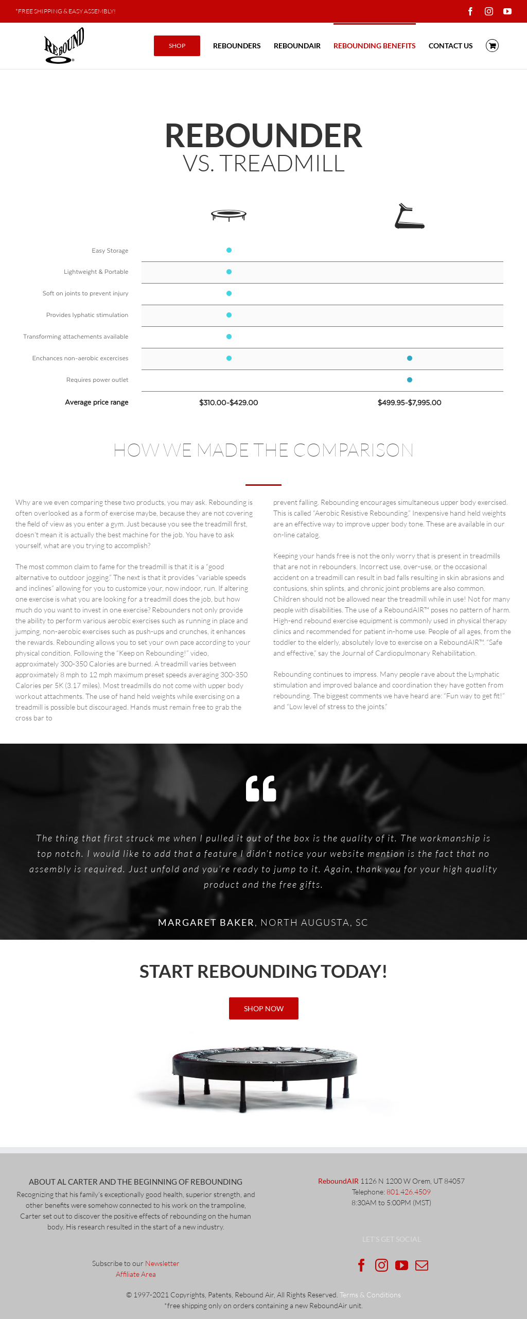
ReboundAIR (338, 1180)
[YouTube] (401, 1265)
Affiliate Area (136, 1274)
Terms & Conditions (370, 1294)
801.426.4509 (409, 1191)
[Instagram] (381, 1265)
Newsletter (162, 1263)
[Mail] (421, 1265)
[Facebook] (361, 1265)
